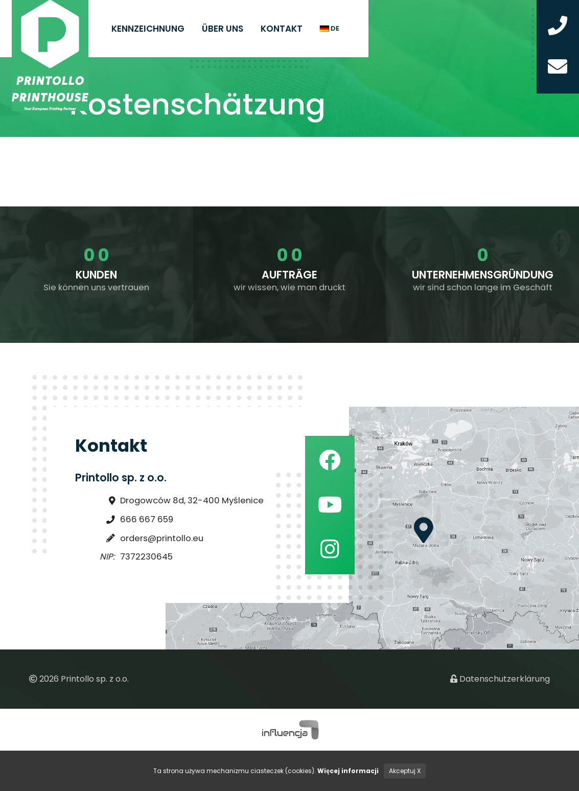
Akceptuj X (405, 770)
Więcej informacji (348, 770)
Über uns (222, 28)
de (329, 28)
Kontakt (282, 28)
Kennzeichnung (147, 28)
